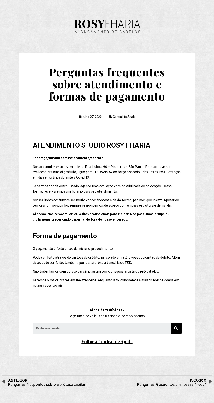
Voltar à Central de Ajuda (107, 341)
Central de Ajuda (124, 117)
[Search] (176, 328)
